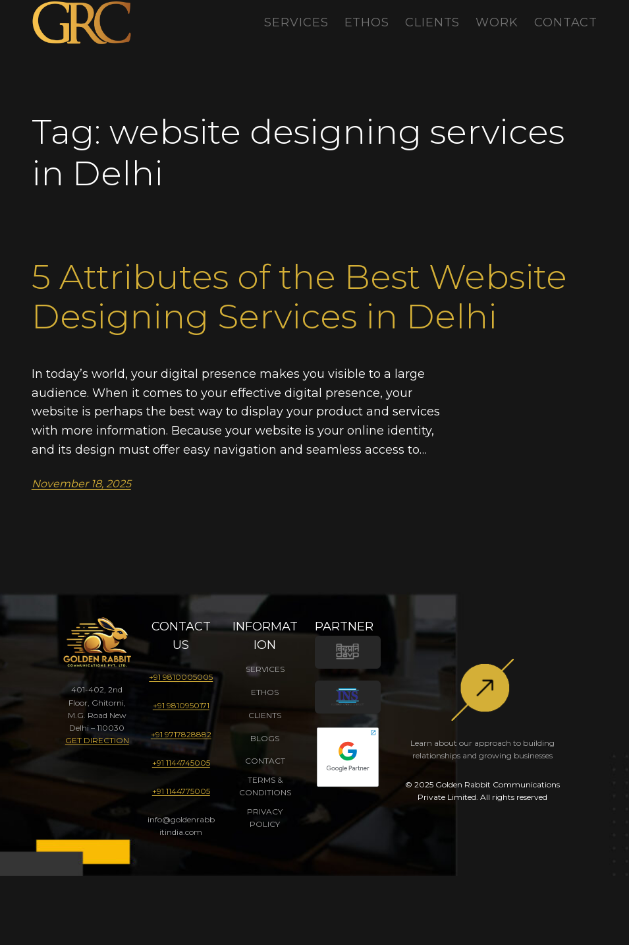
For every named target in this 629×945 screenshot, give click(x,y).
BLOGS (264, 738)
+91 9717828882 (181, 734)
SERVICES (265, 669)
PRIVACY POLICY (265, 818)
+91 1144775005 (181, 791)
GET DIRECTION (97, 740)
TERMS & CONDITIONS (265, 786)
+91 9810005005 (181, 677)
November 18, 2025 (81, 483)
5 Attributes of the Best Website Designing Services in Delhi (299, 296)
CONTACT (265, 761)
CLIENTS (264, 715)
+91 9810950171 (181, 705)
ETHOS (265, 692)
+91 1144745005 (181, 763)
